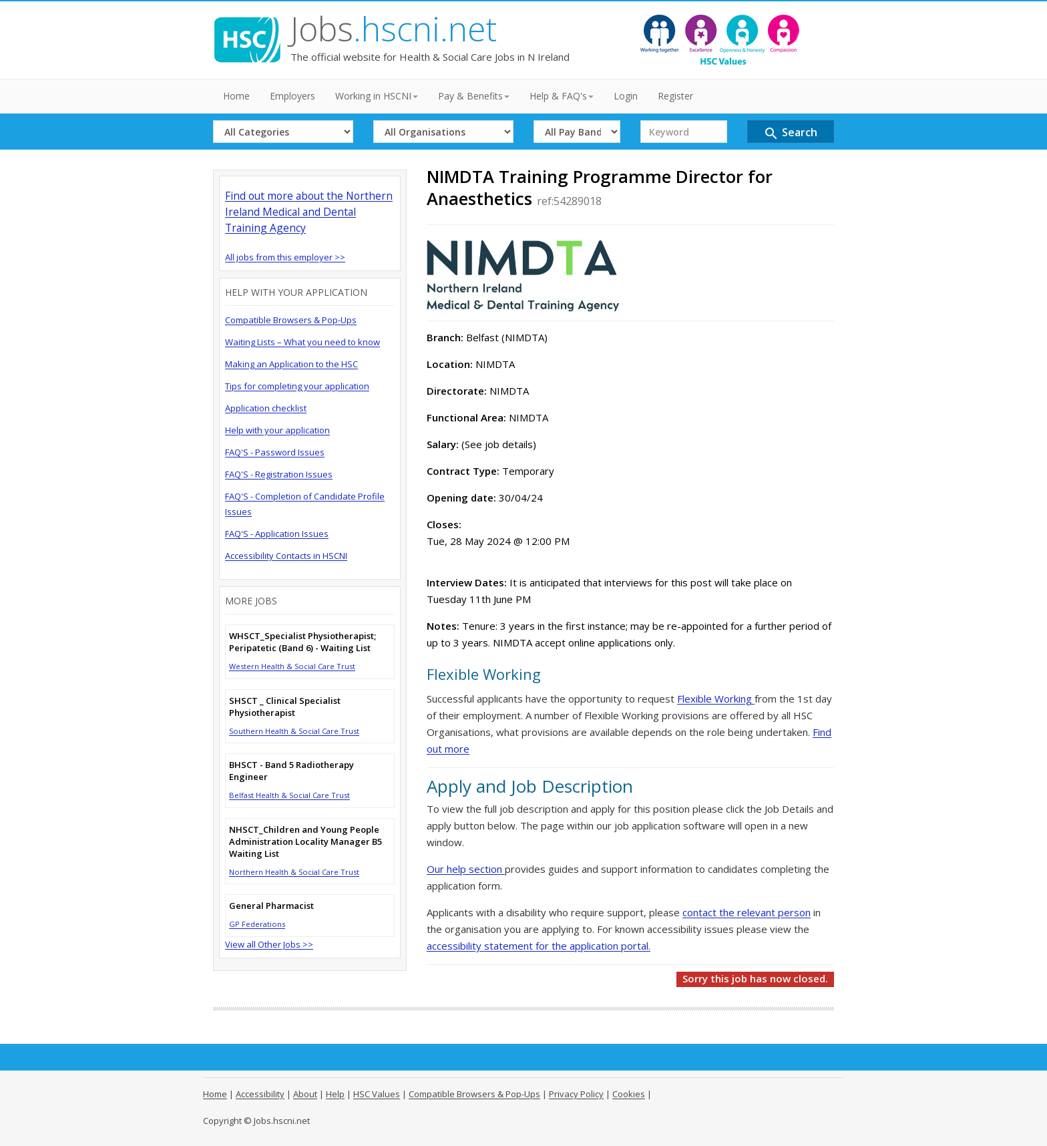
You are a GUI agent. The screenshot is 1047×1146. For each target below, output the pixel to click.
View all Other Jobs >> (269, 944)
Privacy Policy (576, 1094)
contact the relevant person (746, 912)
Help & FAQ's (562, 95)
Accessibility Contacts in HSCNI (286, 556)
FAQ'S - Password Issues (275, 452)
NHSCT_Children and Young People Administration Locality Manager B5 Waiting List (305, 841)
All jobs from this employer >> (285, 257)
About (305, 1094)
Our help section (466, 869)
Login (626, 95)
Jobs (393, 28)
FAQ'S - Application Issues (277, 534)
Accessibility (260, 1094)
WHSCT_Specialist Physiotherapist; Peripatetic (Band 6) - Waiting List (302, 642)
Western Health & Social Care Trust (292, 666)
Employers (292, 95)
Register (675, 95)
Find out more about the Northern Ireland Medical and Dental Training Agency (309, 211)
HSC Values (376, 1094)
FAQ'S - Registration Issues (279, 474)
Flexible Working (716, 698)
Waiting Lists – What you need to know (302, 342)
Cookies (628, 1094)
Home (236, 95)
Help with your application (277, 430)
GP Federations (257, 924)
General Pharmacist (271, 906)
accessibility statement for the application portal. (538, 945)
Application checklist (265, 408)
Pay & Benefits (473, 95)
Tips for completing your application (297, 386)
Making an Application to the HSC (291, 364)
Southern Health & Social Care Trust (294, 731)
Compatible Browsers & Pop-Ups (291, 320)
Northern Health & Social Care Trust (294, 872)
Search (790, 133)
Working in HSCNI (376, 95)
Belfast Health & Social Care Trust (289, 795)
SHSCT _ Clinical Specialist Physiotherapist (285, 707)
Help (335, 1094)
